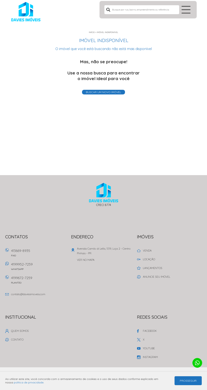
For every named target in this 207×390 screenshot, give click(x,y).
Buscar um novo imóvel (103, 92)
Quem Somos (20, 331)
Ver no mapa (85, 260)
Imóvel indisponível (107, 32)
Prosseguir (188, 380)
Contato (17, 339)
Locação (149, 259)
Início (92, 32)
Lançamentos (152, 268)
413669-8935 (38, 254)
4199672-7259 (38, 281)
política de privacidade (29, 382)
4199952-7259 (38, 267)
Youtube (149, 348)
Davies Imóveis (103, 192)
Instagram (150, 357)
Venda (147, 250)
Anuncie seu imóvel (156, 276)
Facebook (150, 331)
